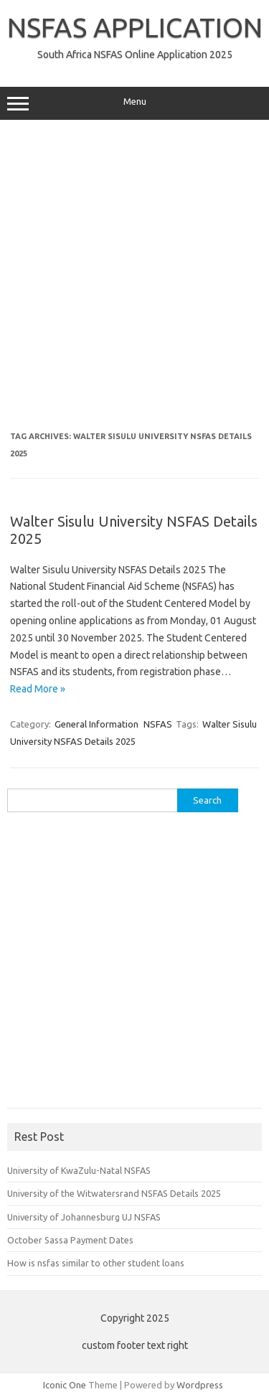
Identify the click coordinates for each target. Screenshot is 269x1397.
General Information (96, 724)
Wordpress (199, 1385)
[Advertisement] (134, 275)
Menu (134, 103)
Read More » (37, 689)
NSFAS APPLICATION (135, 27)
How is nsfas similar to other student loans (95, 1263)
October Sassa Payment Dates (70, 1240)
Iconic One (64, 1385)
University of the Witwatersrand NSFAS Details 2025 (114, 1193)
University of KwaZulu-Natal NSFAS (79, 1170)
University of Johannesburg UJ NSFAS (84, 1217)
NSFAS (157, 724)
